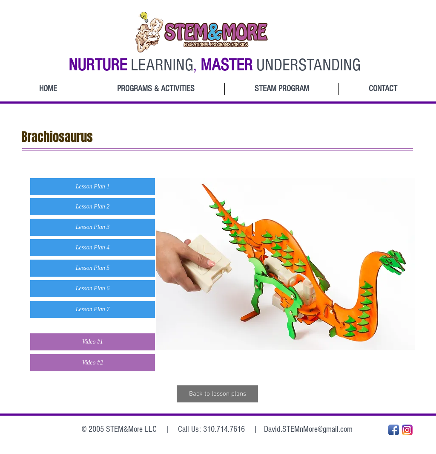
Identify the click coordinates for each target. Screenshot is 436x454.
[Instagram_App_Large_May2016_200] (407, 430)
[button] (92, 186)
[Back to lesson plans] (217, 393)
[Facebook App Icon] (393, 430)
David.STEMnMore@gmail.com (308, 429)
